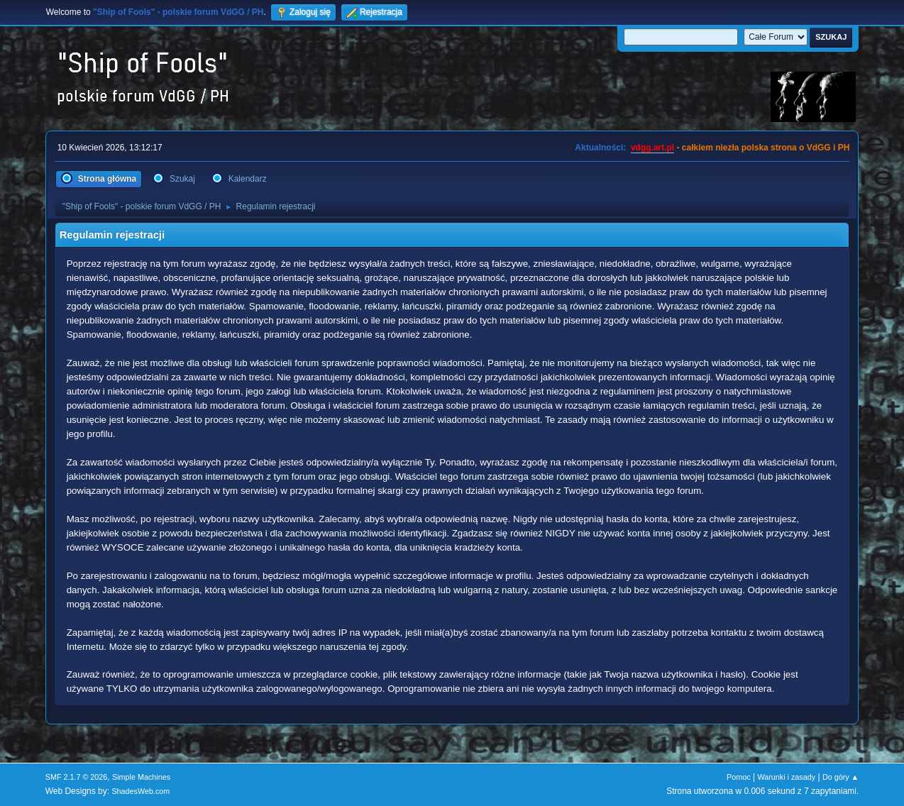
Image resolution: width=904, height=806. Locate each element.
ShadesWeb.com (140, 791)
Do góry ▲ (840, 777)
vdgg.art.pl (652, 148)
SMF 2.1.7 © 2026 (76, 777)
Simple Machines (141, 777)
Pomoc (739, 777)
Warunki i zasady (786, 777)
